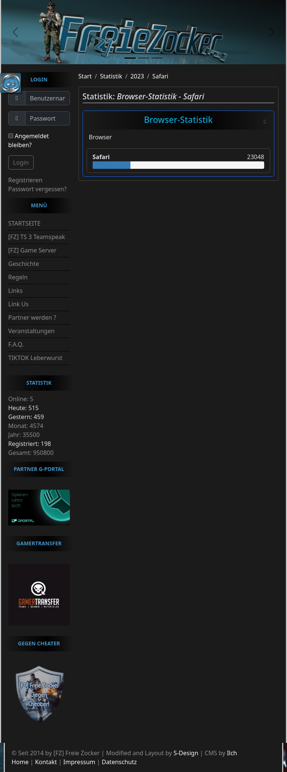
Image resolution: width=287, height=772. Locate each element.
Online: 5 (20, 399)
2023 (137, 76)
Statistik (111, 76)
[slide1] (130, 58)
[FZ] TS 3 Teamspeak (36, 237)
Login (21, 162)
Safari (160, 76)
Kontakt (46, 762)
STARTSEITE (24, 223)
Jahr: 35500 (24, 435)
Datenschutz (119, 762)
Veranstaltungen (31, 331)
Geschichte (23, 264)
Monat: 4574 (25, 426)
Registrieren (25, 180)
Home (20, 762)
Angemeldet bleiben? (28, 140)
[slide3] (157, 58)
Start (85, 76)
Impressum (79, 762)
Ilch (232, 753)
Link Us (18, 304)
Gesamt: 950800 (30, 453)
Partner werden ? (32, 317)
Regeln (18, 277)
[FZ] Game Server (32, 250)
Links (15, 290)
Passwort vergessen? (37, 189)
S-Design (185, 753)
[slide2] (143, 58)
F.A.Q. (16, 344)
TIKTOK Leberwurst (35, 358)
